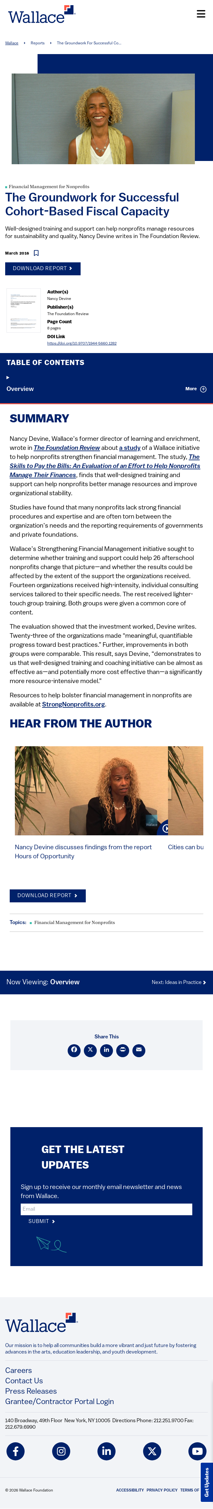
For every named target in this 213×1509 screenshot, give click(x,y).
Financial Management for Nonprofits (49, 187)
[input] (106, 1209)
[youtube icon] (197, 1451)
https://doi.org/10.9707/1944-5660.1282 (82, 344)
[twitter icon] (152, 1451)
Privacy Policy (162, 1490)
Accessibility (130, 1490)
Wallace (11, 43)
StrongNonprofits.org (73, 705)
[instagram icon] (61, 1451)
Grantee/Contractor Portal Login (59, 1402)
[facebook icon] (15, 1451)
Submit (41, 1222)
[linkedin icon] (106, 1451)
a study (129, 448)
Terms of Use (194, 1490)
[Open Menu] (201, 14)
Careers (18, 1371)
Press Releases (31, 1392)
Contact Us (24, 1381)
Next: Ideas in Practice (179, 982)
